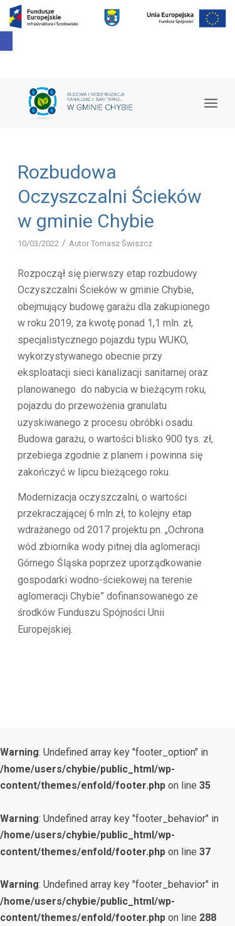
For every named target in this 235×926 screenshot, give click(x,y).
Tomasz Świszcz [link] (121, 243)
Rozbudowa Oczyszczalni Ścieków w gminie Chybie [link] (110, 196)
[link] (6, 41)
